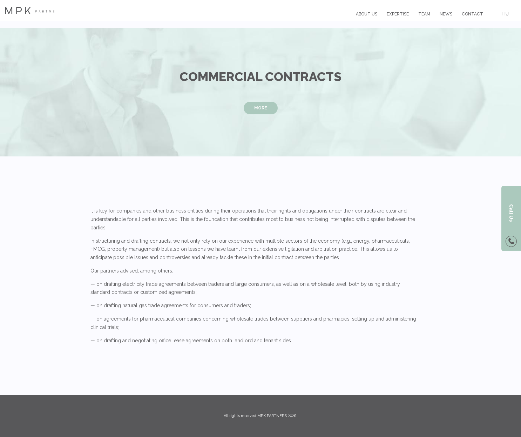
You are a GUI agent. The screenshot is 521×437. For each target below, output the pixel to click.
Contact (472, 14)
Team (424, 14)
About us (366, 14)
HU (505, 14)
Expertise (398, 14)
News (446, 14)
